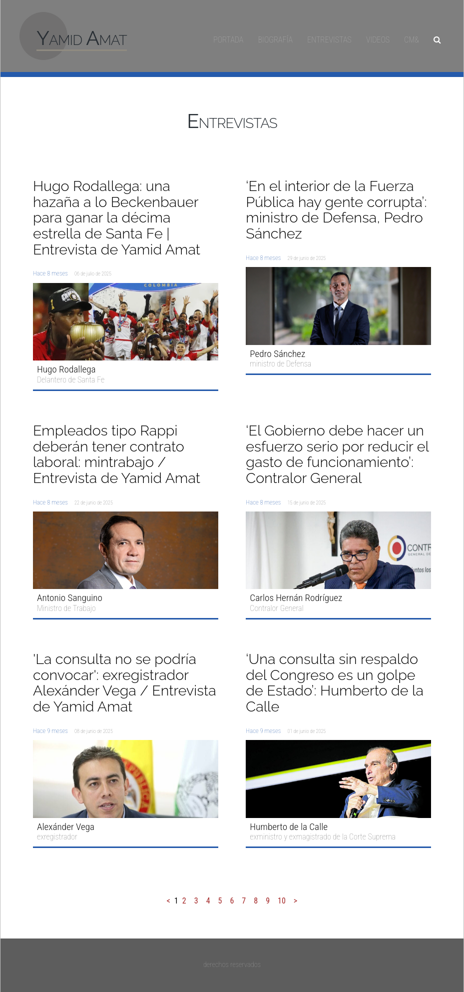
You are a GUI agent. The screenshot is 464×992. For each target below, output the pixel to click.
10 (282, 901)
